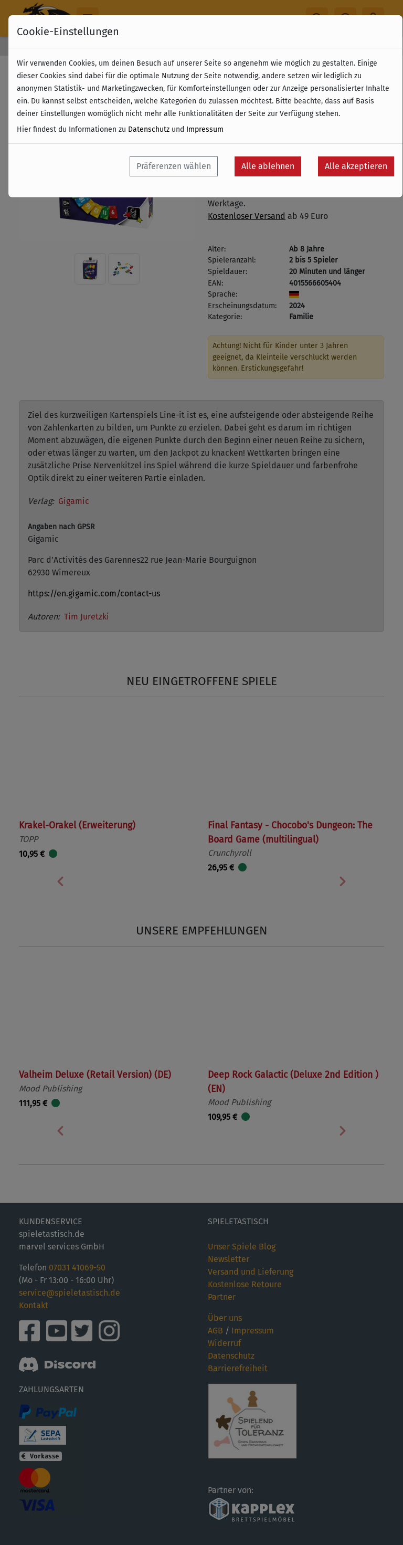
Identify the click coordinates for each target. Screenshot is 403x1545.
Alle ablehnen (267, 166)
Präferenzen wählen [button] (173, 166)
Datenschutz (148, 129)
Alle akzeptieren (356, 166)
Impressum (205, 129)
